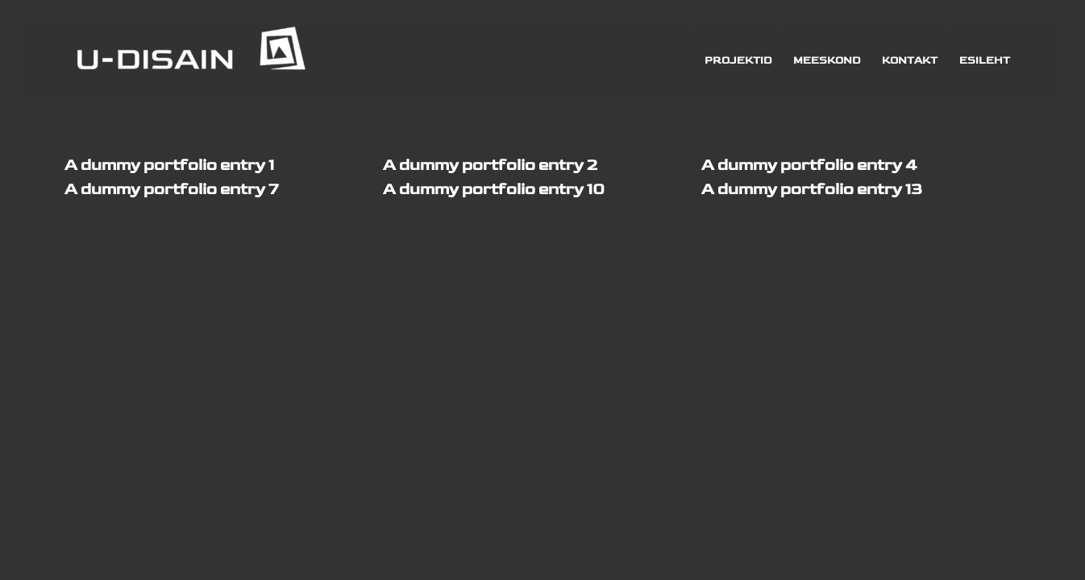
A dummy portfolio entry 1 (169, 165)
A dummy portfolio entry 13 (811, 189)
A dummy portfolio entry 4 (809, 165)
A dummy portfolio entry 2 (490, 165)
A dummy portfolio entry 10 (494, 189)
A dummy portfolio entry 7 (171, 189)
